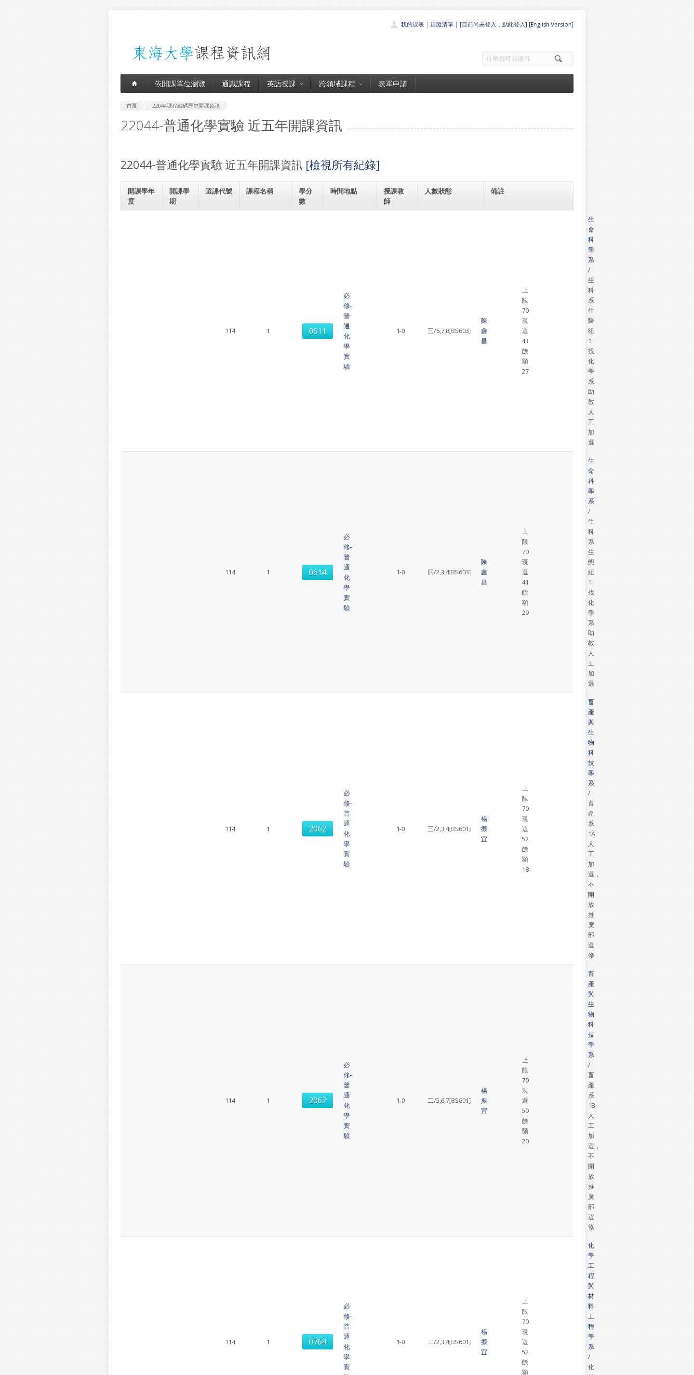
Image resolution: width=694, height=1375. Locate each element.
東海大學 (128, 1365)
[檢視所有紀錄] (343, 164)
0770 (217, 520)
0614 (217, 268)
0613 (217, 728)
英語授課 (285, 83)
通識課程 (236, 83)
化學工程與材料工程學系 (529, 393)
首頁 (316, 1274)
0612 (217, 559)
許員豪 (395, 964)
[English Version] (551, 24)
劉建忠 (395, 597)
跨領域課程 (340, 83)
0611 (217, 229)
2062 (217, 311)
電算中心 (251, 1365)
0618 (217, 756)
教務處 (282, 1365)
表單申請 (392, 83)
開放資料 (322, 1327)
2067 (217, 360)
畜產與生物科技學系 (523, 296)
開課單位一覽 (327, 1285)
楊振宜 (395, 311)
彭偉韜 (395, 558)
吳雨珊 (395, 795)
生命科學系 (510, 219)
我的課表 (412, 24)
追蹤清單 (442, 24)
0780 (217, 926)
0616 (217, 597)
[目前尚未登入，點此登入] (493, 24)
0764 (217, 404)
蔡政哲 (395, 641)
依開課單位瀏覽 (180, 83)
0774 (217, 888)
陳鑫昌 (395, 229)
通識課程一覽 (327, 1296)
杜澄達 (395, 689)
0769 (217, 443)
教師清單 (322, 1338)
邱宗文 (395, 481)
